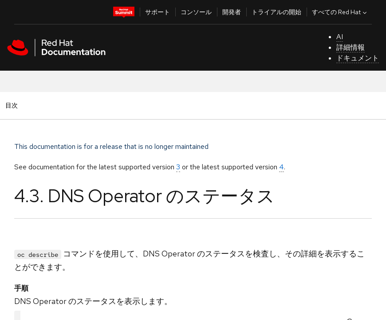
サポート (157, 12)
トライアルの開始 (276, 12)
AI (339, 36)
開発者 (231, 12)
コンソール (196, 12)
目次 (13, 105)
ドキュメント (357, 58)
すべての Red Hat (340, 12)
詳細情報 (350, 47)
